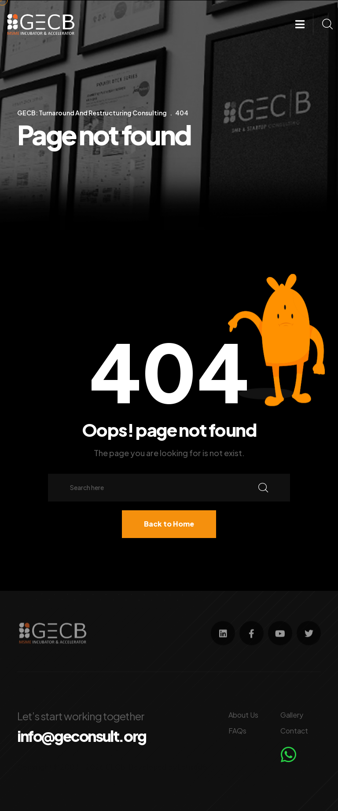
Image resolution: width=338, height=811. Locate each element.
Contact (294, 730)
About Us (243, 714)
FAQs (237, 730)
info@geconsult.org (81, 736)
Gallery (291, 714)
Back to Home (169, 523)
